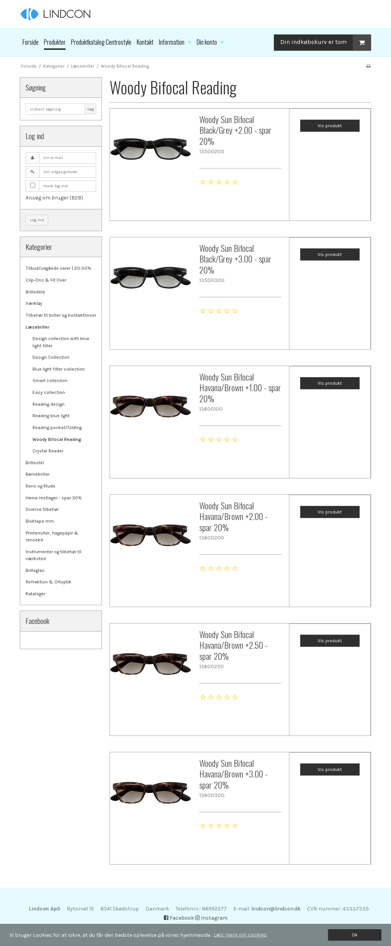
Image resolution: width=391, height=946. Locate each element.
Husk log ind (56, 185)
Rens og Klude (40, 486)
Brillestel (35, 462)
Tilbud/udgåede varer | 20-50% (58, 268)
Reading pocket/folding (57, 427)
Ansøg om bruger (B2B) (54, 197)
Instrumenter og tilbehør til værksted (53, 555)
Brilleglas (35, 570)
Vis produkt (330, 125)
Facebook (179, 918)
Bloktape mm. (40, 521)
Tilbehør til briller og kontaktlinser (61, 315)
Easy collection (48, 392)
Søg (90, 109)
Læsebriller (37, 327)
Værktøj (34, 303)
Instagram (211, 918)
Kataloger (35, 593)
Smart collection (50, 380)
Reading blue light (50, 415)
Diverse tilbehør (42, 509)
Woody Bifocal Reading (56, 439)
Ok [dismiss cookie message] (355, 935)
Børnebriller (38, 474)
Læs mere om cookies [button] (240, 934)
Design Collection (50, 357)
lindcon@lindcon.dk (276, 909)
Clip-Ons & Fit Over (46, 280)
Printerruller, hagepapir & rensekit (52, 536)
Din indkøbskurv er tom (325, 42)
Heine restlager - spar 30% (54, 498)
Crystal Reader (47, 451)
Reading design (48, 404)
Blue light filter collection (58, 369)
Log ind (37, 219)
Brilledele (35, 292)
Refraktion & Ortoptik (48, 582)
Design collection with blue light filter (60, 342)
